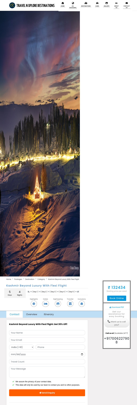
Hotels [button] (45, 301)
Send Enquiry (47, 392)
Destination (29, 279)
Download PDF (116, 307)
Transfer (70, 301)
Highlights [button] (34, 301)
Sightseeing (58, 301)
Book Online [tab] (117, 298)
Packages (18, 279)
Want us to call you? (117, 323)
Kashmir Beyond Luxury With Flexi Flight (63, 279)
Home (8, 279)
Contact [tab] (14, 314)
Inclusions (82, 301)
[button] (86, 4)
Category (41, 279)
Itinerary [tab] (49, 314)
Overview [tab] (31, 314)
